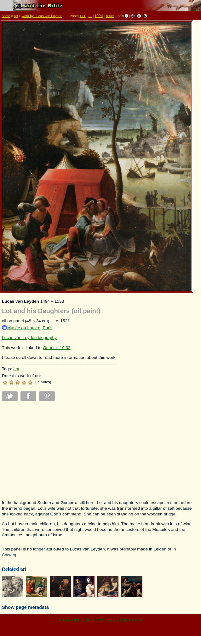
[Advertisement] (59, 450)
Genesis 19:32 (57, 347)
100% (99, 16)
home (6, 16)
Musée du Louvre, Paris (27, 327)
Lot (16, 368)
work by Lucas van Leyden (42, 16)
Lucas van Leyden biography (29, 337)
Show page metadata (25, 607)
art (16, 16)
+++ (83, 16)
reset (110, 16)
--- (90, 16)
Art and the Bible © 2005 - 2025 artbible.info (100, 620)
